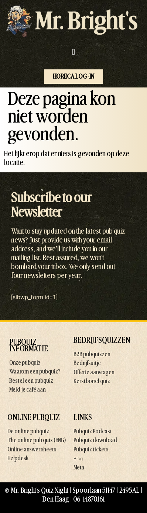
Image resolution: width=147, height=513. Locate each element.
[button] (73, 52)
